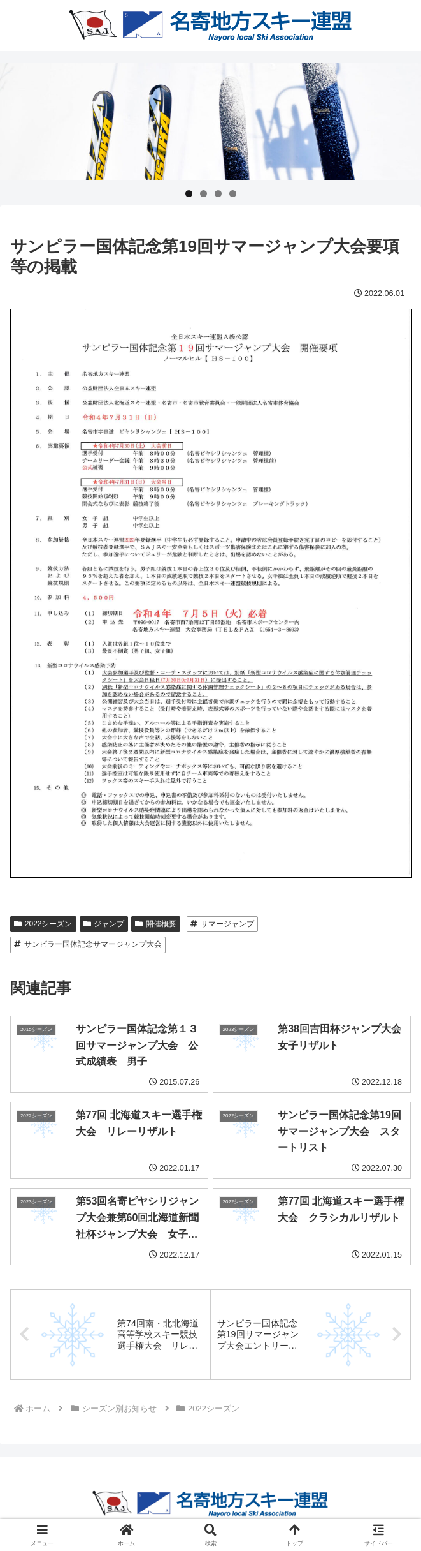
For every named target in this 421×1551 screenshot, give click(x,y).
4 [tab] (232, 193)
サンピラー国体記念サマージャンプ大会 (88, 944)
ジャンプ (104, 923)
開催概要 (155, 923)
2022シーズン (43, 923)
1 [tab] (188, 193)
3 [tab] (218, 193)
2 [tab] (203, 193)
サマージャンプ (222, 923)
